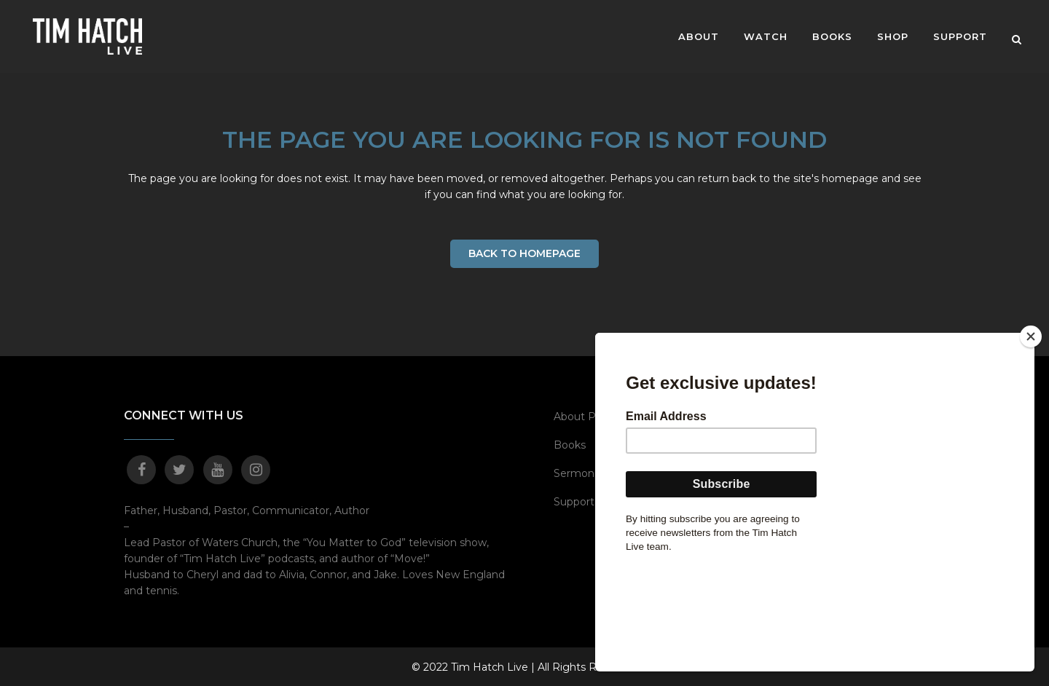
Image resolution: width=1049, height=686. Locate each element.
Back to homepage (524, 253)
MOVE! (775, 415)
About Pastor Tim (598, 415)
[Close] (1031, 438)
